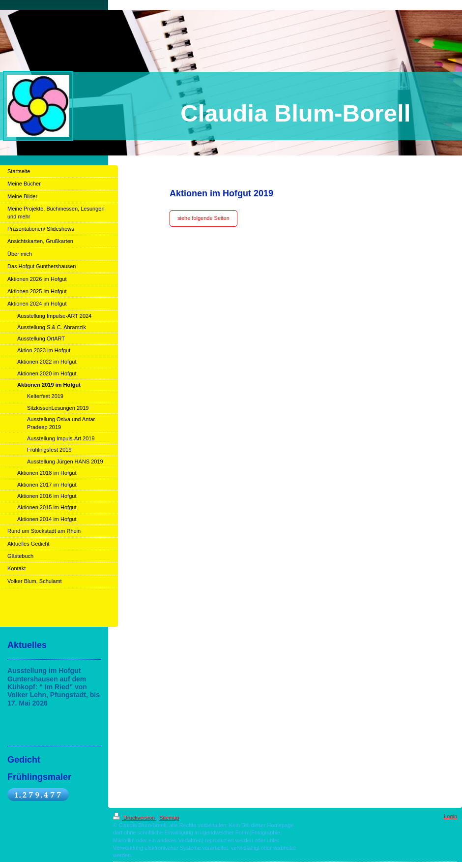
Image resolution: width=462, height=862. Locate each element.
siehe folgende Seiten (203, 218)
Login (450, 816)
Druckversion (134, 818)
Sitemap (169, 818)
